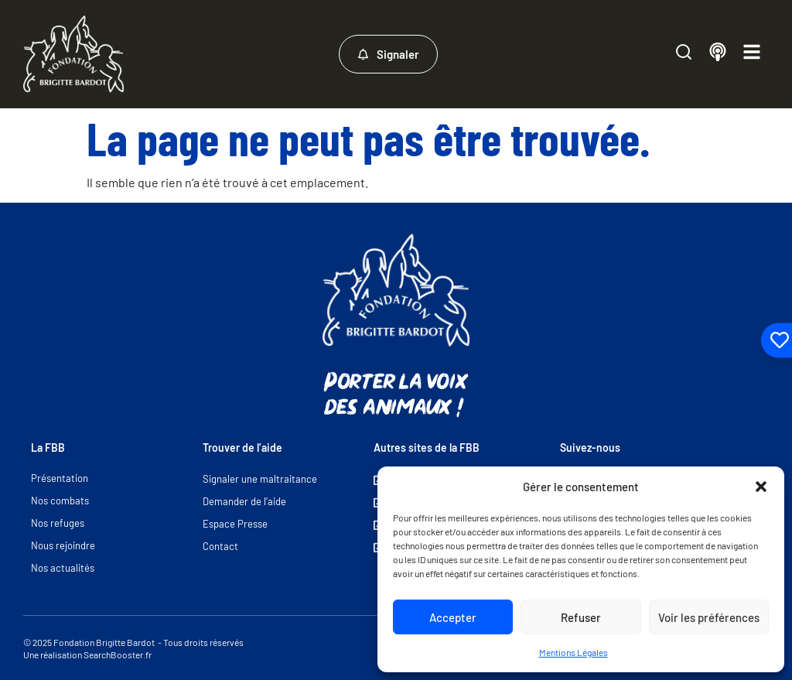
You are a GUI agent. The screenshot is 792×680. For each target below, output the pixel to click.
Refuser (581, 617)
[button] (761, 486)
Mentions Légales (573, 652)
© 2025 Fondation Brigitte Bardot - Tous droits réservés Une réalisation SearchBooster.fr (133, 648)
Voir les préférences (709, 617)
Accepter (452, 617)
